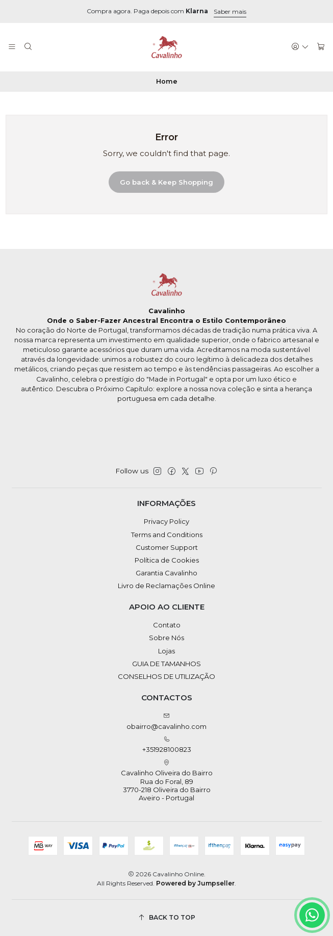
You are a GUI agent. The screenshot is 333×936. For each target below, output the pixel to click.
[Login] (300, 47)
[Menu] (12, 47)
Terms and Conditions (166, 534)
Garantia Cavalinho (166, 573)
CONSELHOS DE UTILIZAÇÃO (166, 676)
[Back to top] (167, 918)
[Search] (28, 47)
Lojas (166, 651)
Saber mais (230, 11)
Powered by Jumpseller (195, 883)
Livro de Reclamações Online (166, 585)
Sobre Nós (166, 638)
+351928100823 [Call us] (166, 745)
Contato (167, 625)
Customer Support (167, 547)
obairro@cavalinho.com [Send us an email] (166, 721)
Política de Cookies (167, 560)
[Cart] (321, 47)
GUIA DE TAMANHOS (166, 664)
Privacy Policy (166, 521)
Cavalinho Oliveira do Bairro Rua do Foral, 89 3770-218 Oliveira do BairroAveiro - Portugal (167, 781)
